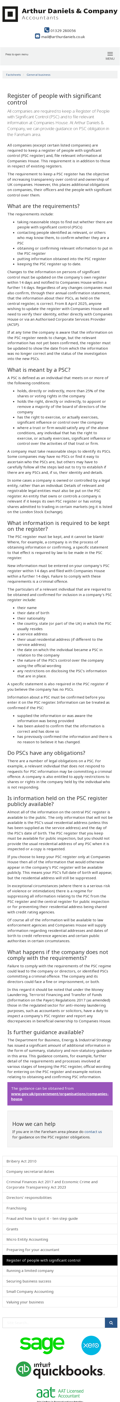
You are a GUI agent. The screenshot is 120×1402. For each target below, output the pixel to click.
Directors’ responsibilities (29, 1197)
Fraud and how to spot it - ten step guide (42, 1218)
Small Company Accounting (29, 1291)
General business (39, 74)
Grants (12, 1228)
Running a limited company (30, 1270)
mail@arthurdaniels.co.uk (60, 36)
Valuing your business (25, 1301)
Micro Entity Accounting (27, 1239)
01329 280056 (60, 30)
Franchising (16, 1208)
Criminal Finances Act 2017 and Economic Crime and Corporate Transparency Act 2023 (52, 1184)
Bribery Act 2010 (21, 1161)
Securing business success (28, 1281)
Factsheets (13, 74)
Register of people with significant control (43, 1260)
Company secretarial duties (30, 1171)
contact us (93, 1131)
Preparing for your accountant (32, 1249)
